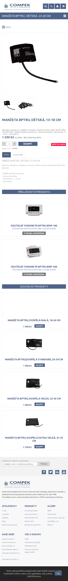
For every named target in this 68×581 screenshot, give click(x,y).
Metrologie (51, 514)
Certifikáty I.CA (53, 521)
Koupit (27, 143)
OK (58, 573)
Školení (50, 525)
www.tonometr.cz (9, 542)
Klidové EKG (29, 521)
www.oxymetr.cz (8, 546)
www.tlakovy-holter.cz (10, 559)
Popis (6, 155)
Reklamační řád (30, 546)
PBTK (49, 511)
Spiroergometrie (31, 514)
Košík (27, 539)
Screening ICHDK (31, 511)
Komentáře (18, 155)
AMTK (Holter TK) (31, 518)
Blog (4, 521)
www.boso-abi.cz (8, 539)
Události (5, 518)
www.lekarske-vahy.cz (10, 549)
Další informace (34, 576)
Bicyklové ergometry (33, 525)
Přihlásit (43, 464)
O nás (4, 511)
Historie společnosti (9, 525)
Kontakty (5, 514)
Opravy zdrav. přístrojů (56, 518)
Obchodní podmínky (32, 542)
